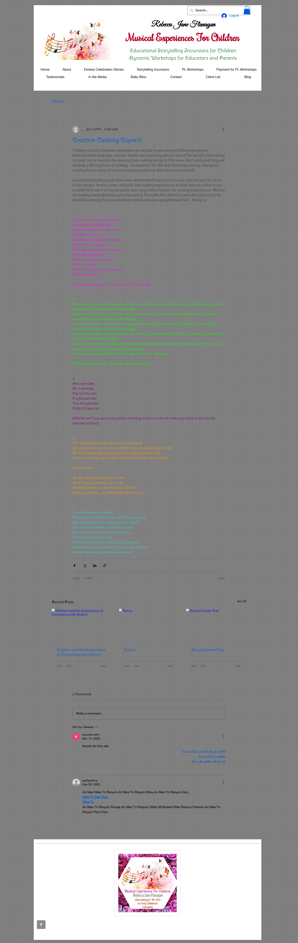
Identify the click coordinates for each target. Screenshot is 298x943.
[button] (246, 10)
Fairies (129, 649)
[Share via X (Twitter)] (85, 565)
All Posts (58, 101)
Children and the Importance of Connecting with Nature (81, 652)
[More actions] (223, 129)
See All (241, 601)
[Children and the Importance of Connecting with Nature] (82, 625)
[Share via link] (105, 565)
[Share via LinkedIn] (95, 565)
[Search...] (218, 10)
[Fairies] (149, 626)
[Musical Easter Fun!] (216, 625)
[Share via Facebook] (74, 565)
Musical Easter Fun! (207, 649)
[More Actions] (223, 736)
